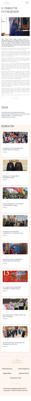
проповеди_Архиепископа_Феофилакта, (15, 114)
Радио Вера (7, 373)
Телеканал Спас (15, 378)
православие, (6, 115)
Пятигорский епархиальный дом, (13, 112)
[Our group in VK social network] (12, 384)
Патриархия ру (7, 368)
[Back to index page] (6, 3)
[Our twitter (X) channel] (14, 384)
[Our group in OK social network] (19, 384)
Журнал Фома (24, 373)
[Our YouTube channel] (17, 384)
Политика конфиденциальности (14, 388)
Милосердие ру (23, 368)
